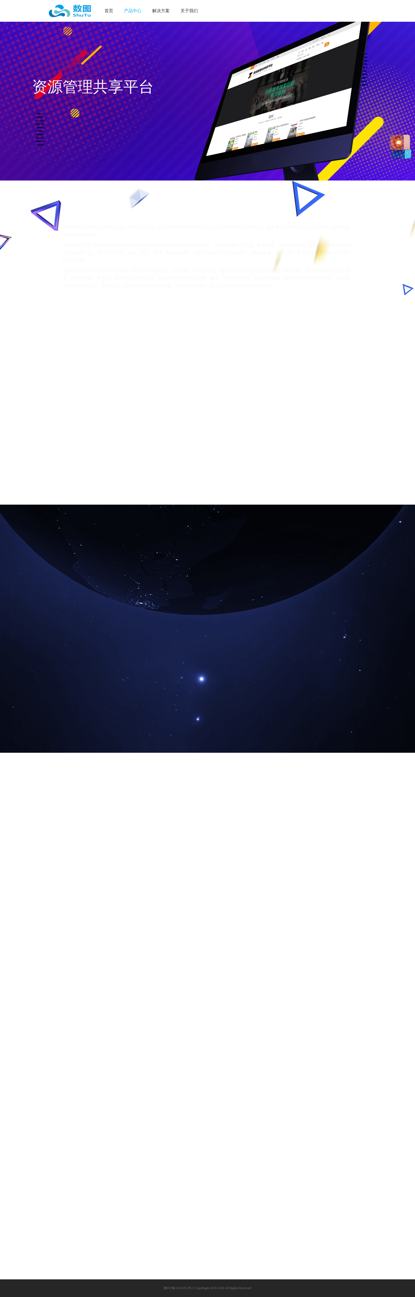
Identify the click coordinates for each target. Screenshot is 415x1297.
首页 (108, 10)
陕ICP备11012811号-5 (179, 1288)
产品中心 (132, 10)
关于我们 (189, 10)
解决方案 (161, 10)
